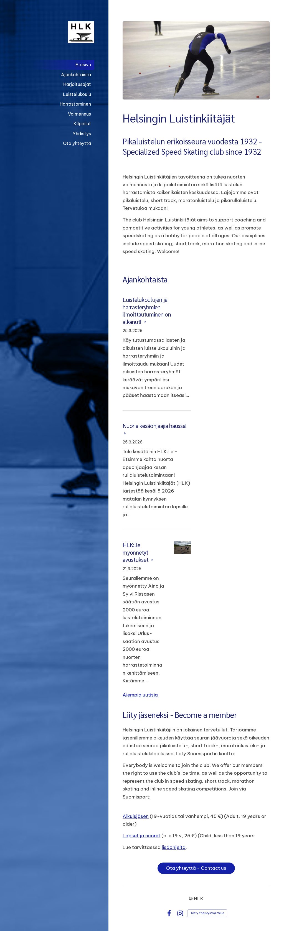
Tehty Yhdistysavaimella (207, 913)
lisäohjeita (174, 847)
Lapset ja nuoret (141, 835)
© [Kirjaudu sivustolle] (191, 898)
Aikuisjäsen (136, 816)
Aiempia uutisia (140, 695)
